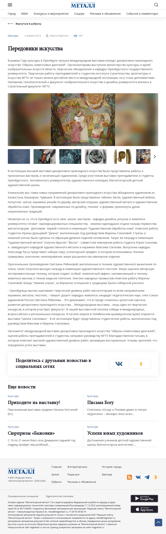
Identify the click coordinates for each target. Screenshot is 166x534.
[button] (154, 156)
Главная (56, 467)
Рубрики (56, 482)
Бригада (107, 474)
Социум (79, 13)
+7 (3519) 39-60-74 (77, 511)
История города (112, 467)
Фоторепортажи (77, 467)
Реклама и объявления (105, 13)
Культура (13, 35)
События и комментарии (143, 13)
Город (12, 13)
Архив (55, 474)
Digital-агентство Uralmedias (60, 496)
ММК (24, 13)
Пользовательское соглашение (23, 496)
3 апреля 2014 (33, 35)
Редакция (73, 474)
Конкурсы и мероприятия (51, 13)
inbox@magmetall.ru (57, 511)
